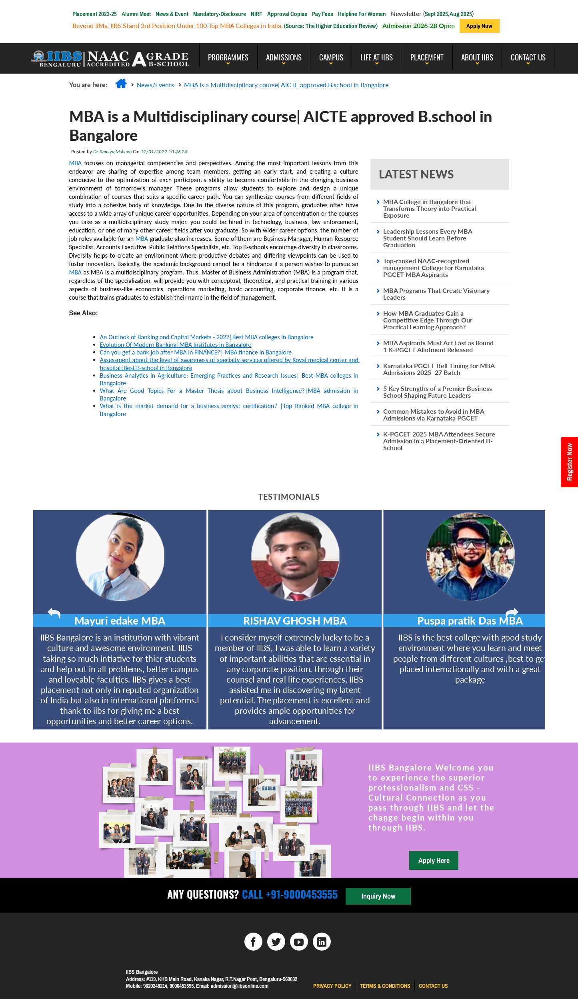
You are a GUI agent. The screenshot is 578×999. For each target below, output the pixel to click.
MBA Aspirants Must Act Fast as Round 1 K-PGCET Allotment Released (438, 346)
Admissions (284, 56)
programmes (228, 56)
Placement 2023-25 (94, 14)
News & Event (172, 14)
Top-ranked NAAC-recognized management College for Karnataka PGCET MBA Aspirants (433, 267)
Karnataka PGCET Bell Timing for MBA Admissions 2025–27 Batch (438, 369)
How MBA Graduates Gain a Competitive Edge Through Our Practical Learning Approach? (427, 319)
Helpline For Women (362, 14)
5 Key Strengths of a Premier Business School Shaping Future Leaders (437, 391)
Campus (331, 56)
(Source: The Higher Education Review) (330, 26)
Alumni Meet (136, 14)
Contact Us (528, 56)
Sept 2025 (436, 14)
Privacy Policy (332, 985)
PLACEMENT (427, 56)
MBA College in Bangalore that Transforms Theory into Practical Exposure (429, 208)
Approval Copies (287, 14)
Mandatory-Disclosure (219, 14)
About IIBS (477, 56)
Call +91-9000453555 (288, 894)
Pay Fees (322, 14)
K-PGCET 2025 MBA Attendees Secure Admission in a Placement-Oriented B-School (439, 440)
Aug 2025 (461, 14)
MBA (75, 163)
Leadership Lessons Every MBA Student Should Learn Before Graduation (427, 237)
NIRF (256, 14)
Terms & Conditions (385, 985)
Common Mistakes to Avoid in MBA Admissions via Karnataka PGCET (433, 414)
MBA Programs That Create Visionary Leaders (436, 293)
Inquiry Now (378, 896)
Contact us (433, 985)
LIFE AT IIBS (376, 56)
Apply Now (479, 26)
